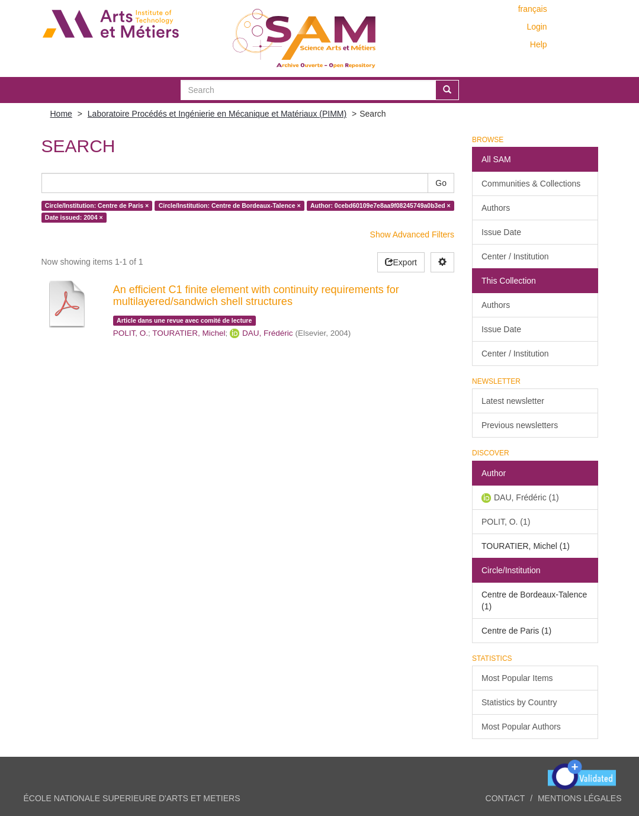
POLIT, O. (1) (505, 521)
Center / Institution (515, 256)
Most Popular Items (517, 678)
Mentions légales (580, 798)
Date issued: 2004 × (74, 217)
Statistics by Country (519, 702)
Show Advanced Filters (412, 234)
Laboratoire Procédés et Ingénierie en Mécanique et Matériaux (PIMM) (217, 113)
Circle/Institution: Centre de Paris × (97, 205)
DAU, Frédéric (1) (526, 497)
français (532, 9)
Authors (495, 208)
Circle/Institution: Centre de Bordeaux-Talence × (230, 205)
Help (538, 44)
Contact (505, 798)
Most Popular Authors (521, 726)
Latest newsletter (512, 401)
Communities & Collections (530, 183)
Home (61, 113)
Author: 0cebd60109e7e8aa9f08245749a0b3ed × (380, 205)
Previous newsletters (519, 425)
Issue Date (501, 232)
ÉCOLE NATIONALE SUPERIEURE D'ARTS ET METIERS (132, 798)
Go (441, 183)
